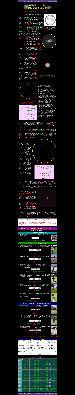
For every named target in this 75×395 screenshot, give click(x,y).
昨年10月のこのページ (43, 134)
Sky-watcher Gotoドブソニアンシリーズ (35, 300)
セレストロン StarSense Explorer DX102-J (35, 271)
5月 (27, 360)
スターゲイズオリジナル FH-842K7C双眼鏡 (35, 240)
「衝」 (34, 37)
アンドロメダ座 (42, 130)
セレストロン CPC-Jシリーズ (35, 332)
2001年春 (24, 389)
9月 (38, 360)
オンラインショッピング (48, 337)
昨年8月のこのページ (35, 28)
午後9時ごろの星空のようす (28, 18)
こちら (30, 11)
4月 (25, 360)
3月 (22, 360)
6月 (30, 360)
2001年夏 (31, 389)
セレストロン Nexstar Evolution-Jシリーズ (35, 323)
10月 (41, 361)
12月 (47, 361)
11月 (43, 361)
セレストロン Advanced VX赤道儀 (35, 312)
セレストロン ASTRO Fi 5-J (35, 281)
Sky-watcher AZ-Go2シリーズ (35, 261)
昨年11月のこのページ (26, 187)
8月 (35, 360)
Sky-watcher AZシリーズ (35, 251)
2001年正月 (48, 390)
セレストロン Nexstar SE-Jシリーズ (35, 290)
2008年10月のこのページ (38, 135)
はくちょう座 (33, 22)
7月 (32, 360)
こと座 (33, 21)
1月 (51, 361)
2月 (54, 363)
